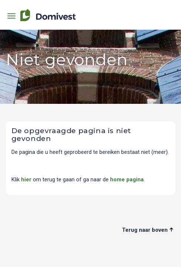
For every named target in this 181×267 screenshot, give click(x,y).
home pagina (127, 179)
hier (26, 179)
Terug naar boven (148, 230)
